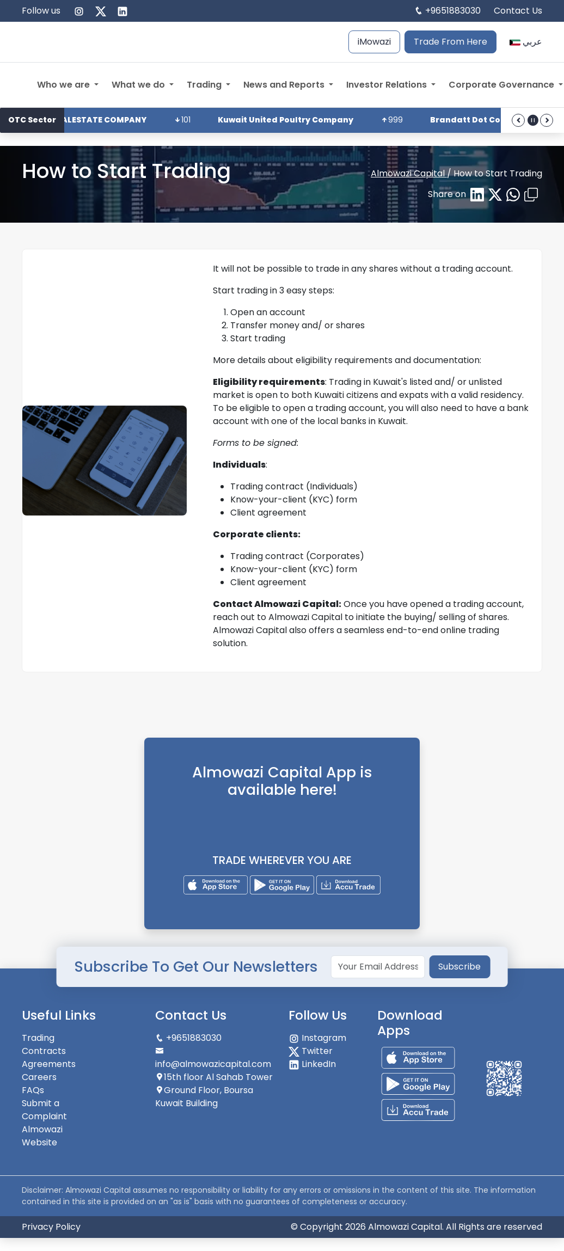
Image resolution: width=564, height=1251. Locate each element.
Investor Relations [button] (387, 84)
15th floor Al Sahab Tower (214, 1077)
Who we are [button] (64, 84)
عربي (526, 41)
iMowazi (374, 41)
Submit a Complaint (44, 1110)
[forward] (546, 120)
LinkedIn (312, 1064)
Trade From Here (450, 41)
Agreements (49, 1064)
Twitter (311, 1051)
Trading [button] (205, 84)
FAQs (33, 1090)
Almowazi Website (42, 1136)
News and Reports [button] (285, 84)
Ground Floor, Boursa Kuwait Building (204, 1096)
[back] (518, 120)
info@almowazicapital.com (213, 1058)
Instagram (317, 1038)
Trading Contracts (44, 1044)
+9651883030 (453, 10)
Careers (39, 1077)
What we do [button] (139, 84)
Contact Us (518, 10)
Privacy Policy (51, 1227)
